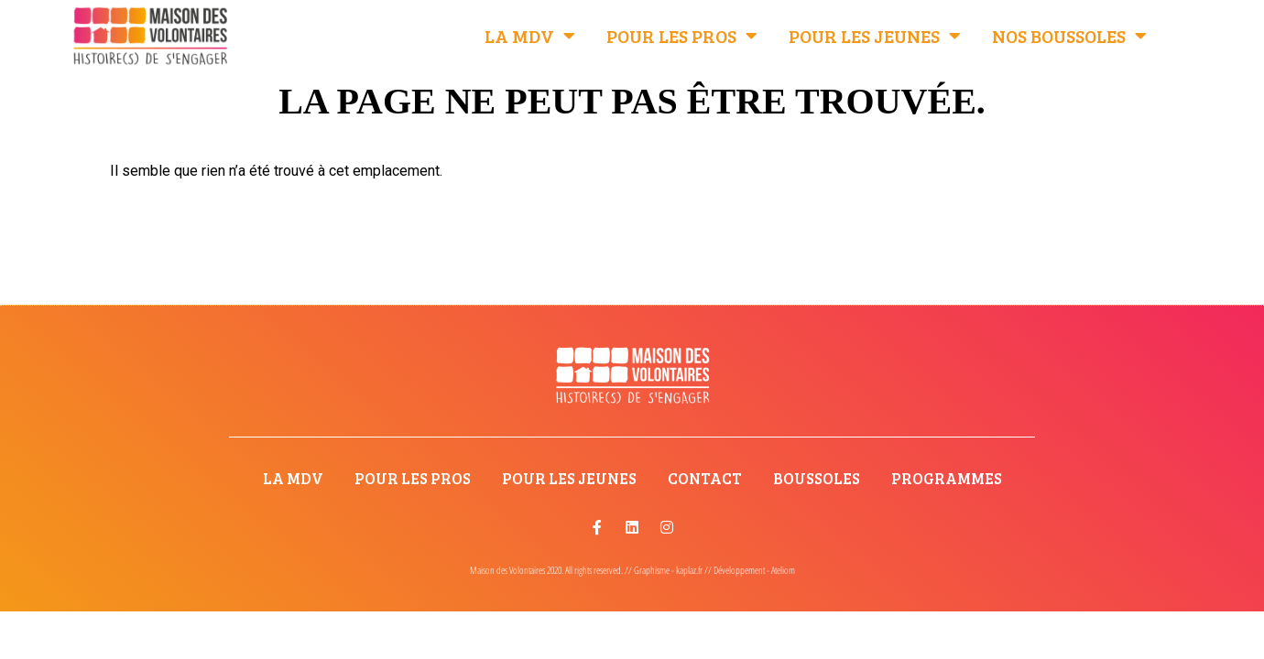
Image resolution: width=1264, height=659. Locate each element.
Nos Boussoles (1069, 35)
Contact (705, 478)
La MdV (530, 35)
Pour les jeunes (875, 35)
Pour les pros (681, 35)
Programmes (946, 478)
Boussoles (816, 478)
